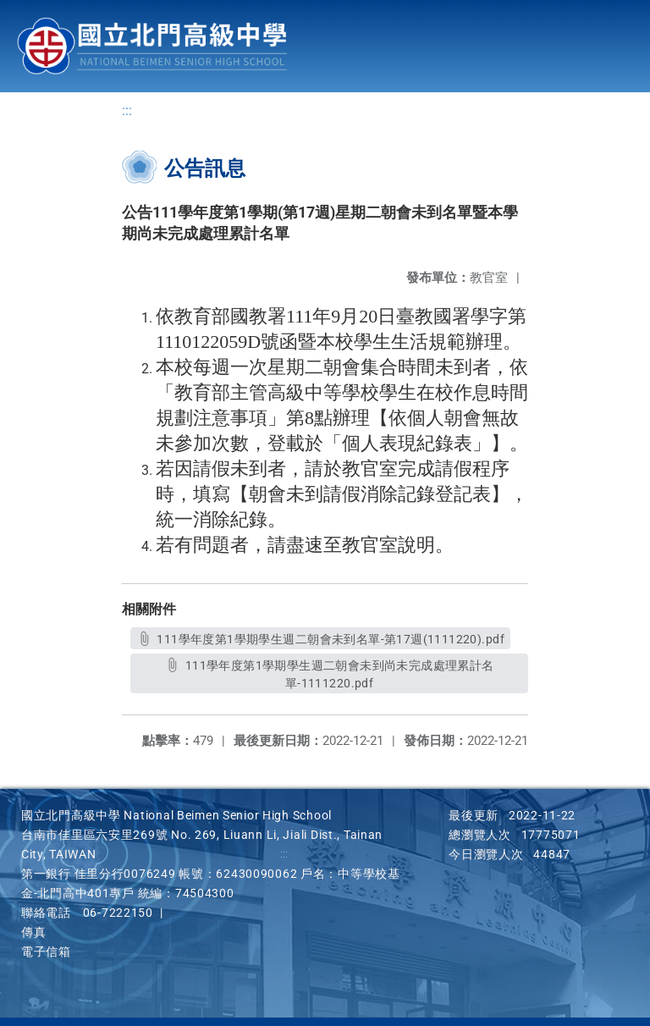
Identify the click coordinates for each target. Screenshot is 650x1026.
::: (127, 110)
